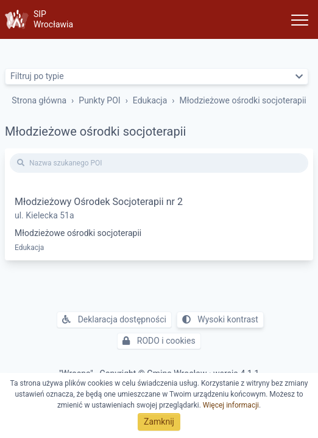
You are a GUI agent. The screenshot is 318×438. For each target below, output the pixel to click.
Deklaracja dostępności (114, 319)
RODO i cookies (158, 341)
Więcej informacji (231, 405)
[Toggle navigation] (299, 19)
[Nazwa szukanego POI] (159, 163)
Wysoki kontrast (220, 319)
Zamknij (159, 421)
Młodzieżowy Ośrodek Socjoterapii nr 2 (99, 201)
